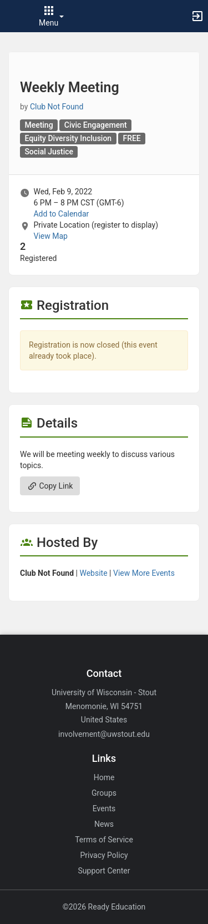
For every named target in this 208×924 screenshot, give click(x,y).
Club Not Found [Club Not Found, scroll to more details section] (57, 106)
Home (104, 777)
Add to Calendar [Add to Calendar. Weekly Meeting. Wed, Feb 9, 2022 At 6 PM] (61, 213)
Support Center (104, 870)
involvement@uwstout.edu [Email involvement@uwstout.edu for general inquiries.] (104, 734)
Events (104, 808)
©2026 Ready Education (104, 906)
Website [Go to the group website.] (93, 573)
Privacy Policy (104, 855)
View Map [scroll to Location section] (50, 236)
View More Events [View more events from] (144, 573)
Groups (104, 793)
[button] (14, 16)
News (104, 824)
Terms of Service (104, 839)
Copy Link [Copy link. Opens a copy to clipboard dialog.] (50, 485)
